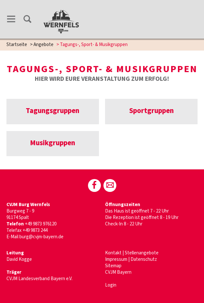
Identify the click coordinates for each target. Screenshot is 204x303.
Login (110, 285)
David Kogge (19, 259)
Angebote (43, 44)
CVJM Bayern (118, 272)
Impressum (116, 259)
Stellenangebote (142, 253)
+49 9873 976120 (41, 224)
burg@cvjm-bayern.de (41, 236)
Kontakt (113, 253)
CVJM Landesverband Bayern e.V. (39, 278)
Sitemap (113, 265)
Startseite (16, 44)
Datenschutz (144, 259)
